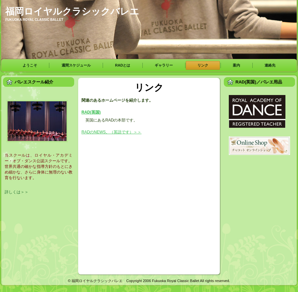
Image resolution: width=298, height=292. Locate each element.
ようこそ (30, 65)
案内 (236, 65)
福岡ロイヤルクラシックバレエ (72, 11)
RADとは (122, 65)
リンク (202, 65)
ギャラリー (164, 65)
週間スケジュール (76, 65)
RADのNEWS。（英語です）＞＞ (111, 132)
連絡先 (270, 65)
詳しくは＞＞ (16, 192)
